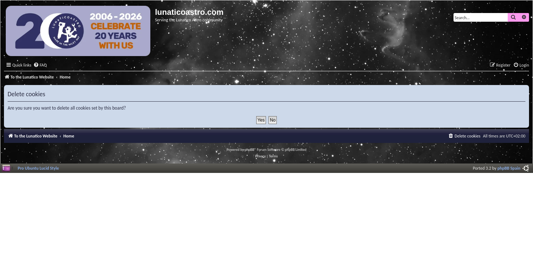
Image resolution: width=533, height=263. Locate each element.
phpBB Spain (509, 168)
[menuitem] (40, 65)
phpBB (249, 149)
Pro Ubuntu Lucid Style (38, 168)
